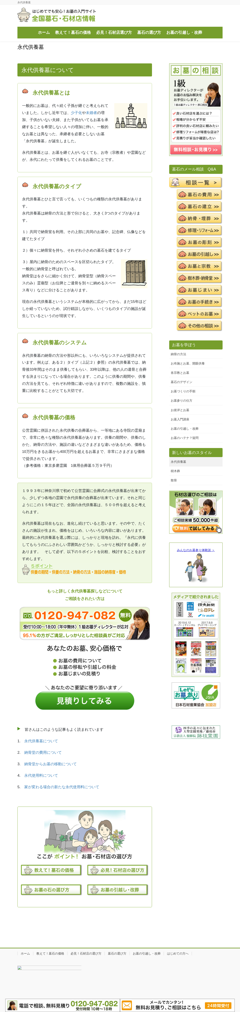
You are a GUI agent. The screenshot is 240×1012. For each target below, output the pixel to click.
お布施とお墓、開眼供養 (188, 363)
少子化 (76, 113)
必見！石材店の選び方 (86, 953)
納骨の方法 (178, 354)
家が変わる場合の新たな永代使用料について (61, 787)
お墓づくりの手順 (183, 391)
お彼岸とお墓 (180, 410)
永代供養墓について (41, 741)
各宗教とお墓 (180, 372)
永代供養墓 (178, 461)
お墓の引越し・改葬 (185, 428)
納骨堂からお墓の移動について (50, 764)
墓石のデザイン (181, 382)
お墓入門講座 (180, 419)
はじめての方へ (178, 953)
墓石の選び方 (117, 953)
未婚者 (91, 113)
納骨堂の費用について (43, 752)
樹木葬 (175, 471)
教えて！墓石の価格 (50, 953)
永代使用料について (41, 775)
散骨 (174, 480)
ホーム (25, 953)
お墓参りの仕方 (181, 400)
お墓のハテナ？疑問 (185, 438)
